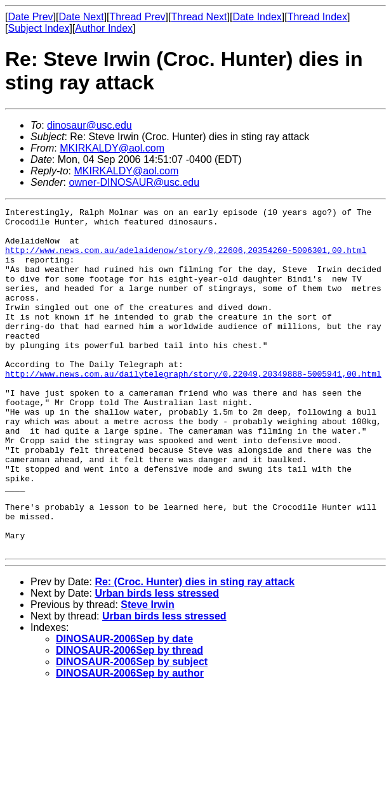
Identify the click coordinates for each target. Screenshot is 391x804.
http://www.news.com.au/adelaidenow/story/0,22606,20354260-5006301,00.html (185, 259)
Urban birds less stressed (157, 661)
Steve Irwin (147, 673)
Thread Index (317, 16)
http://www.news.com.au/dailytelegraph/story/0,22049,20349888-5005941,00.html (193, 407)
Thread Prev (138, 16)
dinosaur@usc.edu (89, 125)
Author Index (104, 28)
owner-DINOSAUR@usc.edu (134, 182)
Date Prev (30, 16)
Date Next (80, 16)
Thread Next (199, 16)
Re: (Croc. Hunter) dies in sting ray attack (195, 650)
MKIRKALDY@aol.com (112, 148)
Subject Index (38, 28)
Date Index (256, 16)
